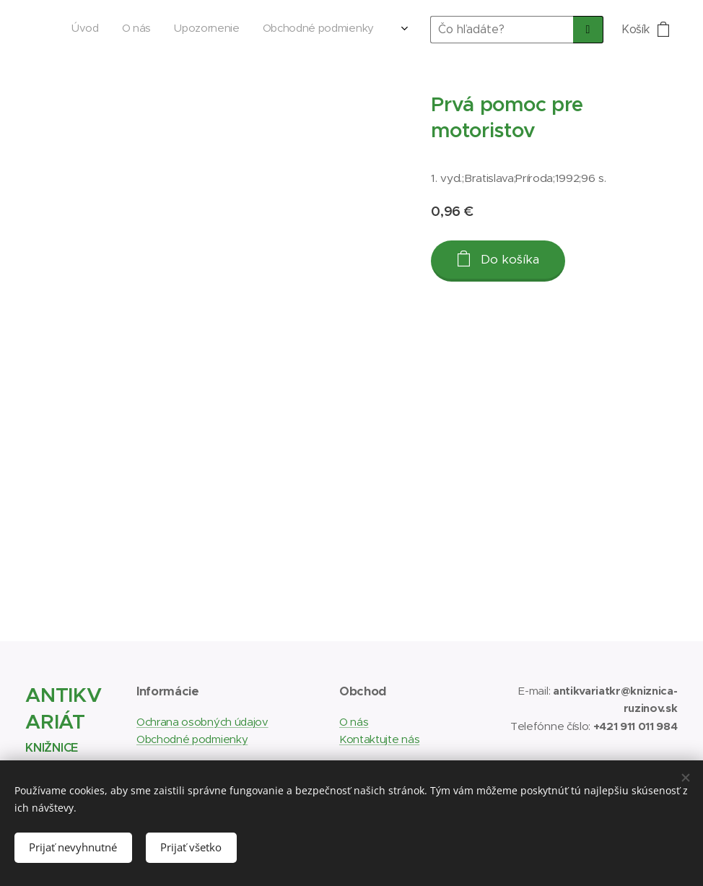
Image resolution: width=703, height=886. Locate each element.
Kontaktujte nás (379, 739)
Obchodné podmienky (192, 739)
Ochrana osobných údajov (202, 722)
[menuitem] (292, 30)
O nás (353, 722)
